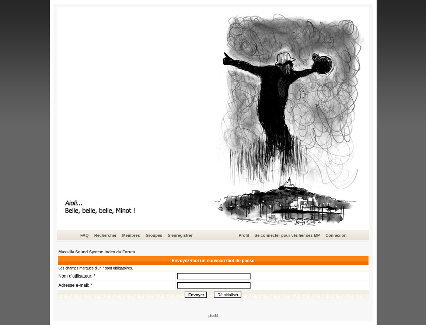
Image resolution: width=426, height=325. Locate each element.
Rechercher (105, 235)
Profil (244, 235)
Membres (131, 235)
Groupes (154, 235)
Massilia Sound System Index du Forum (97, 252)
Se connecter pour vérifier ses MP (287, 235)
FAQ (84, 235)
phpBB (212, 316)
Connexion (335, 235)
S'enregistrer (180, 235)
